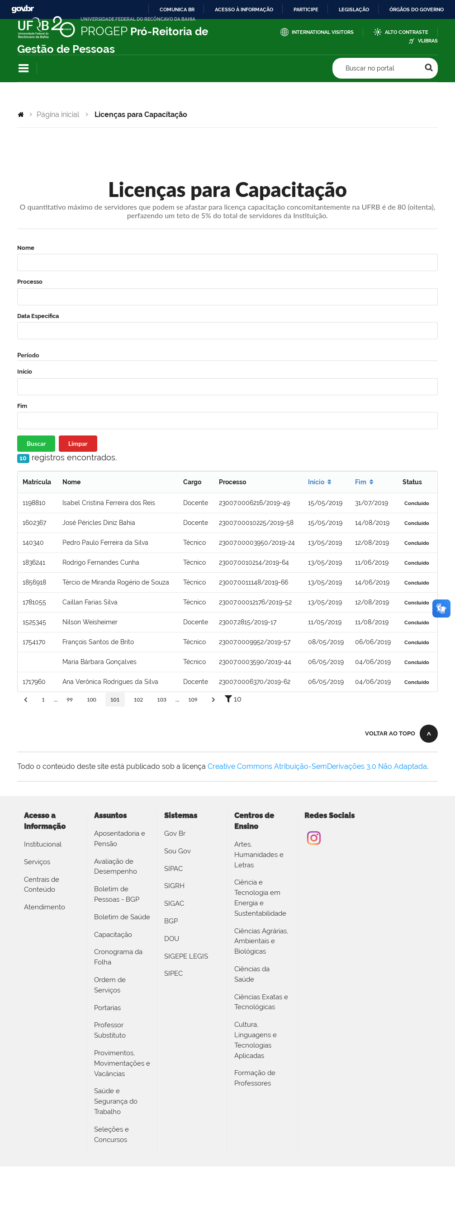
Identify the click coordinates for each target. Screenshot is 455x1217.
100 (91, 699)
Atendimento (44, 907)
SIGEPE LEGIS (186, 956)
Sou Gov (177, 851)
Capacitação (113, 935)
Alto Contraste (406, 32)
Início (24, 371)
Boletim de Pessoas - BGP (116, 894)
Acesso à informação (244, 9)
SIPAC (173, 869)
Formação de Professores (254, 1078)
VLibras (428, 41)
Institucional (43, 844)
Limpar (78, 443)
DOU (171, 939)
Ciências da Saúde (252, 974)
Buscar (36, 443)
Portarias (107, 1008)
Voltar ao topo (390, 733)
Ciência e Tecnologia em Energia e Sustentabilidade (260, 897)
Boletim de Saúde (122, 917)
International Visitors (323, 32)
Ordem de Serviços (110, 985)
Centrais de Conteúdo (41, 884)
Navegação (23, 68)
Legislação (354, 9)
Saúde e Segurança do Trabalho (115, 1101)
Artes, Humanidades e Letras (259, 854)
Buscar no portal (370, 68)
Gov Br (174, 833)
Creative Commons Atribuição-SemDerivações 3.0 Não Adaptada (317, 766)
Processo (30, 281)
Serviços (37, 862)
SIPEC (173, 973)
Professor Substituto (110, 1030)
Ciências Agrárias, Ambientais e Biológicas (261, 941)
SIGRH (174, 886)
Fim (22, 406)
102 (138, 699)
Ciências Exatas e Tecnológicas (261, 1002)
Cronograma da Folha (118, 957)
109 (193, 699)
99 (69, 699)
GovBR (22, 9)
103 (161, 699)
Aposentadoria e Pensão (119, 838)
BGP (171, 921)
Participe (306, 9)
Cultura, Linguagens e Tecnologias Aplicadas (255, 1039)
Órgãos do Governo (416, 9)
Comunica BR (177, 9)
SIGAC (174, 903)
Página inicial (58, 114)
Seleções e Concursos (111, 1134)
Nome (25, 247)
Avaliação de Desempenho (115, 866)
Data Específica (38, 316)
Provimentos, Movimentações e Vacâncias (122, 1063)
